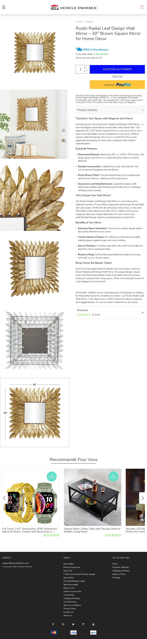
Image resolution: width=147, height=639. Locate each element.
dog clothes (68, 578)
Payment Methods (120, 567)
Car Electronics (70, 602)
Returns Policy (118, 574)
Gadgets (89, 22)
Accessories (68, 595)
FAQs (114, 564)
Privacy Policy (69, 609)
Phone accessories (71, 567)
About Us (67, 616)
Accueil (79, 22)
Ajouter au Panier (117, 69)
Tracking (116, 578)
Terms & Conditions (72, 605)
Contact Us (68, 612)
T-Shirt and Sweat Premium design (79, 574)
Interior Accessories (72, 591)
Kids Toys (67, 571)
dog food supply (70, 585)
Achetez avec (117, 84)
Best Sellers (68, 564)
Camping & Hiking (71, 598)
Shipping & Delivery (121, 571)
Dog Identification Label (74, 581)
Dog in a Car (69, 588)
